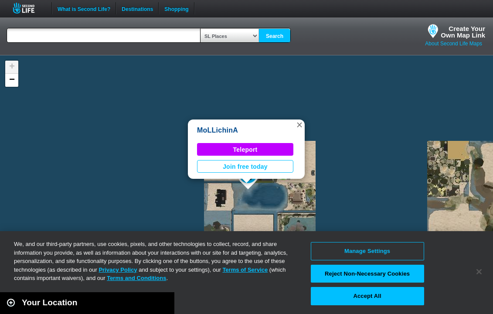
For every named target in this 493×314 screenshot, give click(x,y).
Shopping (176, 8)
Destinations (137, 8)
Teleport (245, 149)
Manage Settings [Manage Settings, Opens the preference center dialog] (367, 251)
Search (274, 36)
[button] (299, 124)
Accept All (367, 296)
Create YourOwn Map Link (463, 32)
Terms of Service (245, 269)
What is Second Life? (84, 8)
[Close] (479, 271)
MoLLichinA (217, 130)
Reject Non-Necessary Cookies (367, 273)
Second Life (28, 8)
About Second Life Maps (453, 44)
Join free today (245, 166)
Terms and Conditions (136, 278)
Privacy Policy (118, 269)
